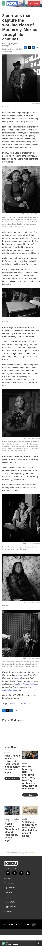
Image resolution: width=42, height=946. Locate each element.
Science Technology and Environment (11, 831)
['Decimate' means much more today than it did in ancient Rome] (30, 821)
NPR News (25, 706)
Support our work (10, 918)
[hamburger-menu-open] (3, 3)
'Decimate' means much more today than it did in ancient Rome (29, 840)
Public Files (8, 903)
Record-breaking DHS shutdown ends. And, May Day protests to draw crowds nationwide (29, 788)
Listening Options (10, 913)
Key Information (9, 899)
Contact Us (8, 922)
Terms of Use (9, 894)
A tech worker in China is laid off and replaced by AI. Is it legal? (11, 843)
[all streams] (39, 943)
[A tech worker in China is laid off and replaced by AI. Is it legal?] (12, 821)
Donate (35, 3)
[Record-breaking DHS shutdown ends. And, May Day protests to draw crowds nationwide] (30, 766)
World (12, 706)
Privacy (7, 908)
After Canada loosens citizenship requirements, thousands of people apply (12, 775)
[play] (3, 943)
